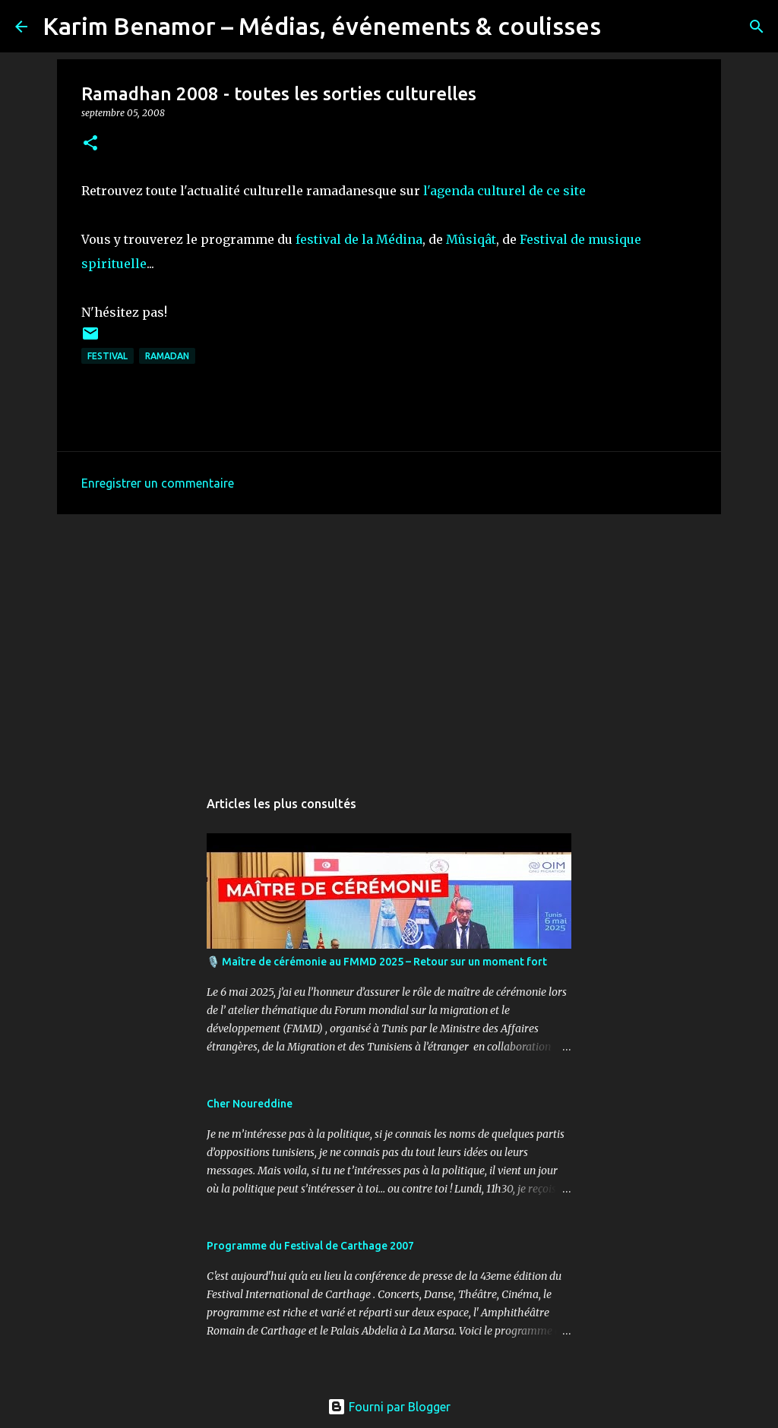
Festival (107, 356)
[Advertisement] (389, 643)
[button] (90, 144)
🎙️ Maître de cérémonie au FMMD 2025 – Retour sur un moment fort (377, 962)
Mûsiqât (471, 239)
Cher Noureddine (250, 1104)
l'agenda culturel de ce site (504, 190)
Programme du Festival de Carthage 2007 (310, 1246)
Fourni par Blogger (389, 1407)
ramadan (167, 356)
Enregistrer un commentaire (157, 483)
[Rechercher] (622, 26)
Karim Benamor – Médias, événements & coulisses (322, 25)
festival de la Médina (359, 239)
